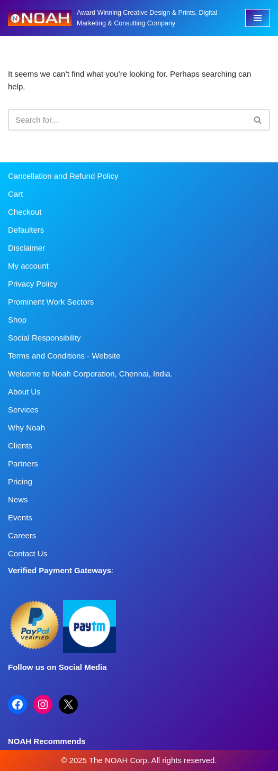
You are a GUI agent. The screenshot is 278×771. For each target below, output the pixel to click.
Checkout (24, 211)
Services (23, 409)
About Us (24, 391)
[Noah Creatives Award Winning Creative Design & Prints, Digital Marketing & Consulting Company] (118, 18)
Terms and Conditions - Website (64, 355)
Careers (22, 535)
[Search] (127, 120)
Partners (23, 463)
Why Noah (26, 427)
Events (20, 517)
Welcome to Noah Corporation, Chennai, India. (90, 373)
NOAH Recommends (47, 741)
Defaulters (26, 229)
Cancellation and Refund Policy (63, 175)
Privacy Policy (32, 283)
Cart (15, 193)
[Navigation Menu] (257, 18)
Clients (20, 445)
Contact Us (27, 553)
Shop (17, 319)
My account (28, 265)
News (18, 499)
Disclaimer (26, 247)
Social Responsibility (44, 337)
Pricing (20, 481)
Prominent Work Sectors (51, 301)
